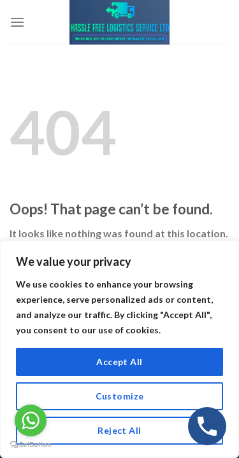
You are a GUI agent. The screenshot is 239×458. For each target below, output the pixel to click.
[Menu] (17, 22)
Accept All (119, 361)
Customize (120, 396)
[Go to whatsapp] (31, 420)
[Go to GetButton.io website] (30, 445)
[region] (119, 349)
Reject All (119, 430)
